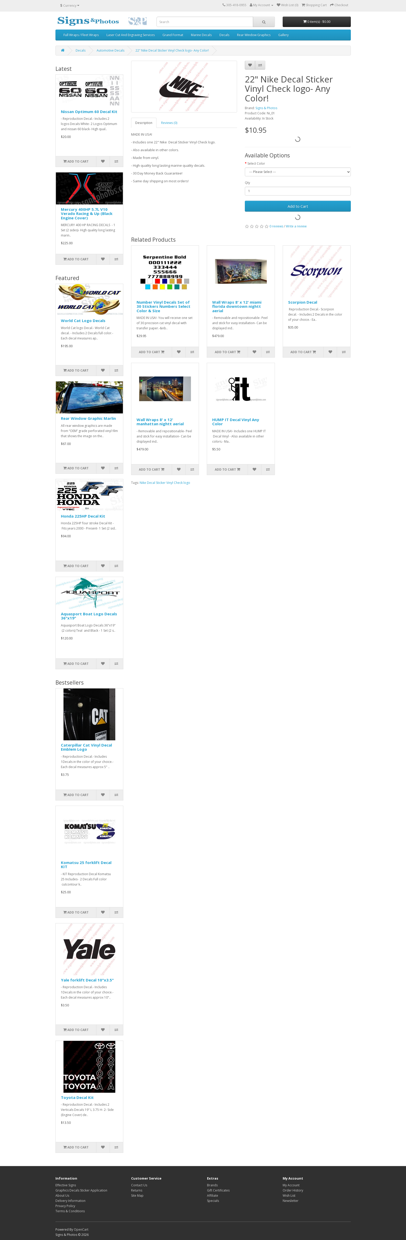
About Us (62, 1195)
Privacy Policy (65, 1206)
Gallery (283, 35)
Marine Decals (201, 35)
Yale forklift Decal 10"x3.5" (87, 980)
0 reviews (276, 226)
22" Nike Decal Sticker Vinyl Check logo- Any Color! (172, 50)
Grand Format (172, 35)
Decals (224, 35)
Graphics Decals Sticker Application (81, 1190)
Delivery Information (70, 1201)
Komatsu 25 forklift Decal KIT (86, 864)
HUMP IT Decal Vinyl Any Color (235, 422)
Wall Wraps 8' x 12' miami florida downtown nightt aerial (236, 306)
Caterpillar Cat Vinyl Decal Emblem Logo (86, 747)
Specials (213, 1201)
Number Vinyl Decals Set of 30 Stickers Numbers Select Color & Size (163, 306)
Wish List (289, 1195)
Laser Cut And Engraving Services (130, 35)
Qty (247, 182)
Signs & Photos (266, 108)
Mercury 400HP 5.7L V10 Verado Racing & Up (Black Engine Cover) (86, 213)
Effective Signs (65, 1185)
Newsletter (290, 1201)
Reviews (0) (169, 123)
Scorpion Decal (302, 302)
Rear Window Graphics (253, 35)
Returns (136, 1190)
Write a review (296, 226)
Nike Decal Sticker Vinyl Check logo (165, 482)
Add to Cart (298, 206)
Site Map (137, 1195)
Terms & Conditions (70, 1211)
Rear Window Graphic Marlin (88, 418)
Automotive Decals (110, 50)
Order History (293, 1190)
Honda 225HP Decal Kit (83, 516)
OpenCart (81, 1229)
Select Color (256, 163)
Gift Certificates (218, 1190)
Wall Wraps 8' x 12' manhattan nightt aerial (160, 422)
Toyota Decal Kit (77, 1097)
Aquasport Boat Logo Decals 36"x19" (89, 616)
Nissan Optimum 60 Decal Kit (89, 111)
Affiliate (212, 1195)
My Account (291, 1185)
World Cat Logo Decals (83, 320)
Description (143, 123)
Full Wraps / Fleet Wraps (81, 35)
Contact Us (139, 1185)
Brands (212, 1185)
